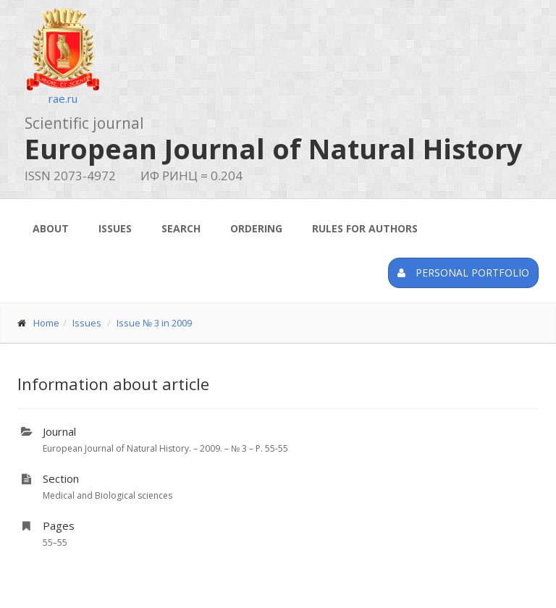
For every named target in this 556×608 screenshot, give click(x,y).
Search (181, 228)
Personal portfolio (463, 272)
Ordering (256, 228)
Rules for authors (365, 228)
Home (46, 322)
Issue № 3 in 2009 (154, 322)
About (51, 228)
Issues (115, 228)
